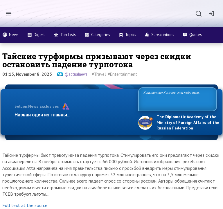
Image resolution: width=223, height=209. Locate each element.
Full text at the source (24, 205)
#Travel (99, 74)
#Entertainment (122, 74)
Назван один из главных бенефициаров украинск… (72, 115)
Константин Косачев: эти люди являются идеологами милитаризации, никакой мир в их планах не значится (175, 98)
